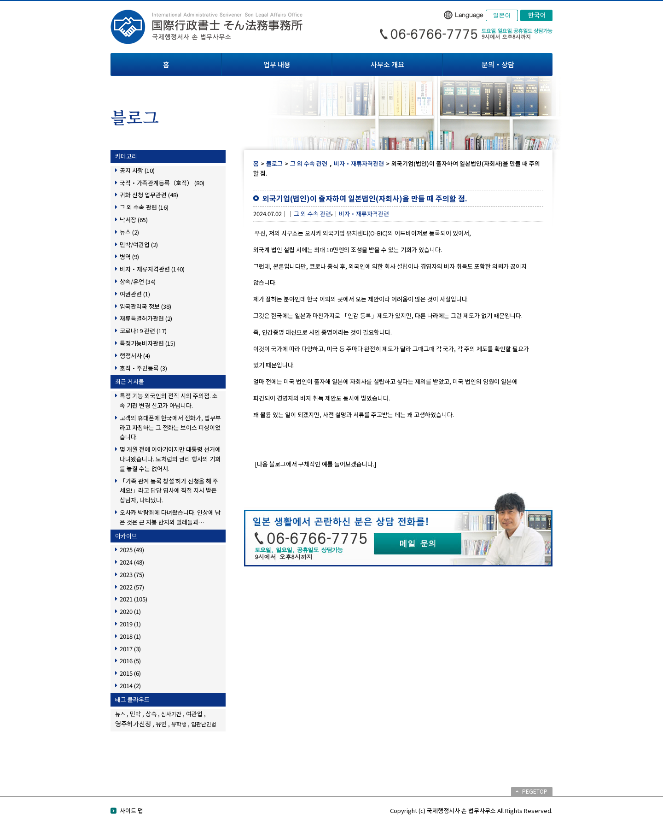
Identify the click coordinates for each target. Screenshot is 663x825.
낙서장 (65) (134, 219)
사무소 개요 (387, 64)
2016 (130, 660)
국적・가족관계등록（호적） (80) (162, 182)
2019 (130, 623)
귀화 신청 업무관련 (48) (149, 194)
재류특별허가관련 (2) (146, 318)
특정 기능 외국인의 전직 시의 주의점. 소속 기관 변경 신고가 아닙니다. (169, 400)
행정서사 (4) (135, 355)
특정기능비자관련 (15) (147, 343)
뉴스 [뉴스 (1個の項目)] (120, 714)
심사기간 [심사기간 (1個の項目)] (171, 714)
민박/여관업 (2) (139, 244)
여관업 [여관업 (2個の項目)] (194, 713)
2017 (130, 648)
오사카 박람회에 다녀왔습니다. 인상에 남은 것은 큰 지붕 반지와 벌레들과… (170, 517)
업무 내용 (277, 64)
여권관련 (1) (135, 293)
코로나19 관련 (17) (143, 330)
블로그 (274, 163)
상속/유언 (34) (138, 281)
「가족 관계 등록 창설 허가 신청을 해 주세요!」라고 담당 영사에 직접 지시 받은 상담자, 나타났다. (169, 491)
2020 (130, 611)
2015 (130, 673)
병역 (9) (129, 256)
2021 (133, 599)
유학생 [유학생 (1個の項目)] (178, 724)
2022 (132, 587)
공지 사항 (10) (137, 170)
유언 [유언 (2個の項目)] (161, 723)
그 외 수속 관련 (308, 163)
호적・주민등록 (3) (143, 368)
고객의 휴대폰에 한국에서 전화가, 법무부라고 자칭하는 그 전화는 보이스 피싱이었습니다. (170, 427)
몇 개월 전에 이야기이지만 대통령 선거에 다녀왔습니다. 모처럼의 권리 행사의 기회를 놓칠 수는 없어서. (170, 459)
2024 (132, 562)
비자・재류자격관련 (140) (152, 269)
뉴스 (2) (129, 232)
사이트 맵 (131, 810)
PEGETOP (534, 791)
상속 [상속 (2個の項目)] (151, 713)
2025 (132, 549)
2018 (130, 636)
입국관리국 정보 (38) (145, 306)
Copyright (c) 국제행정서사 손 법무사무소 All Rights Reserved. (471, 810)
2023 (132, 574)
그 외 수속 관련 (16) (144, 207)
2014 (130, 685)
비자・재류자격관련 (359, 163)
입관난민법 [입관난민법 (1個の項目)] (203, 724)
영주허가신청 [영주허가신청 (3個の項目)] (133, 723)
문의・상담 (498, 64)
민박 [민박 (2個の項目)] (135, 713)
